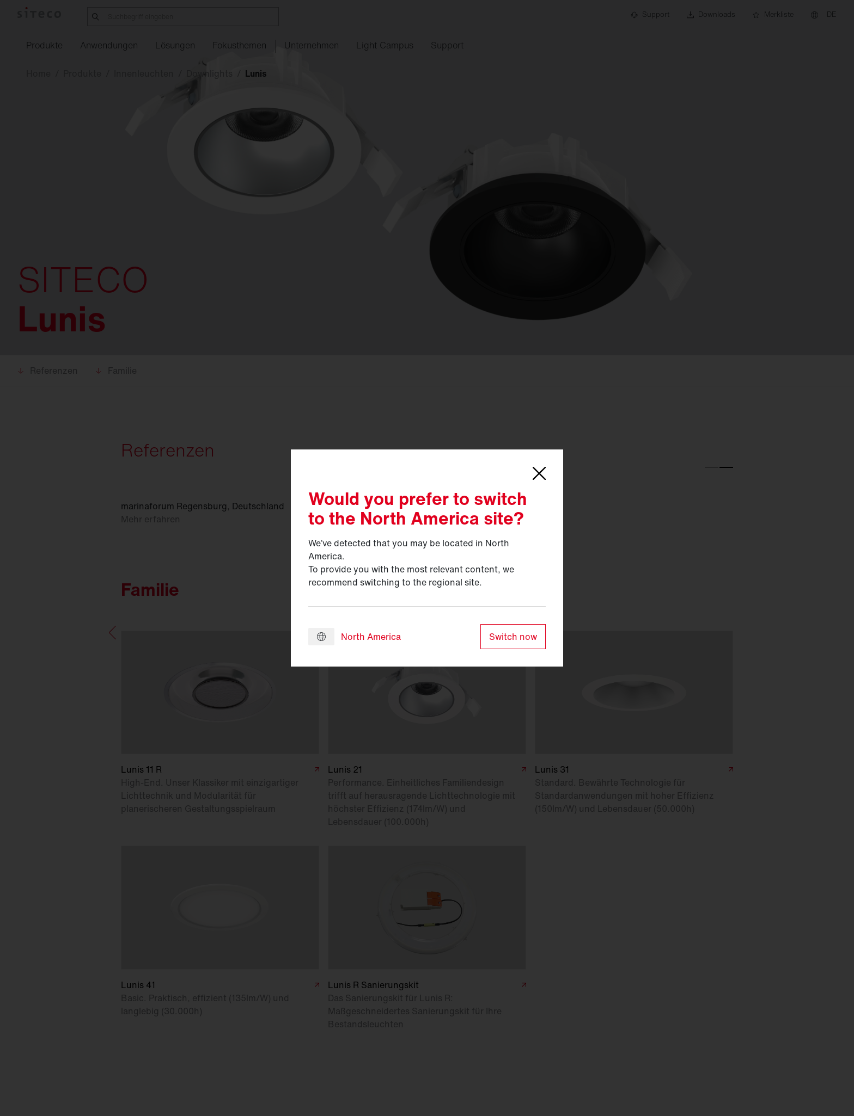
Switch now (513, 636)
